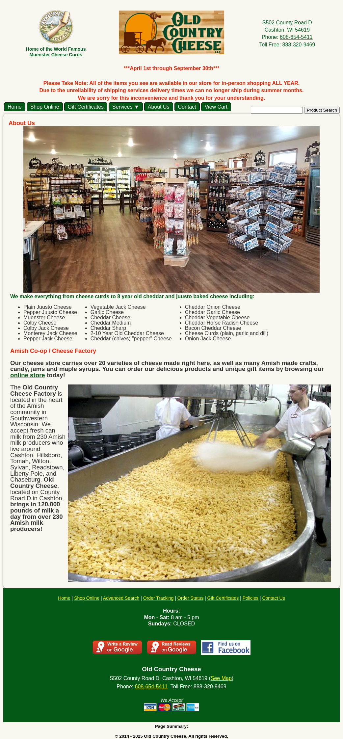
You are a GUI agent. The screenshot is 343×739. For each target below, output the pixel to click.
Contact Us (273, 598)
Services (122, 107)
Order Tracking (158, 598)
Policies (250, 598)
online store (27, 375)
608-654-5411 (296, 37)
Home (15, 107)
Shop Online (44, 107)
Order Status (190, 598)
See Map (221, 678)
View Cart (216, 107)
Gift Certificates (86, 107)
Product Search (322, 110)
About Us (159, 107)
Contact (187, 107)
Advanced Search (121, 598)
